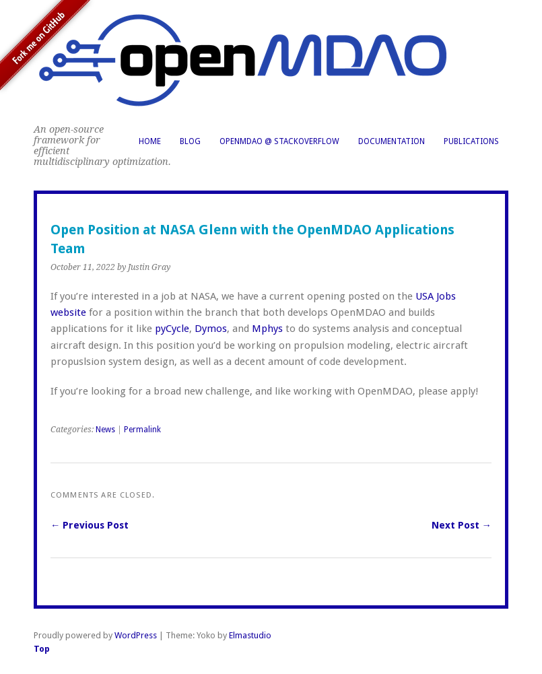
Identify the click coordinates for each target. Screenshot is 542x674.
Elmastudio (250, 635)
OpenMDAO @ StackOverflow (279, 141)
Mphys (267, 329)
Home (150, 141)
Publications (471, 141)
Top (42, 649)
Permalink (142, 429)
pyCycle (172, 329)
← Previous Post (89, 525)
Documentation (391, 141)
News (105, 429)
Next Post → (462, 525)
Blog (190, 141)
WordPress (135, 635)
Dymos (211, 329)
